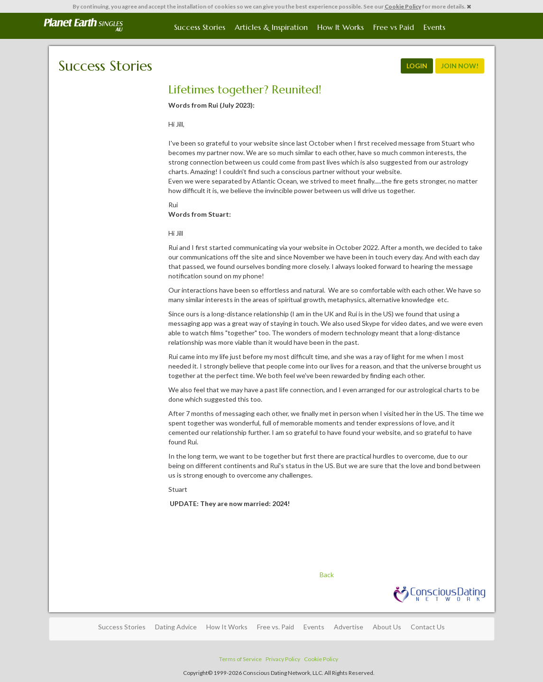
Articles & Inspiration (271, 27)
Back (327, 575)
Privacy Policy (283, 659)
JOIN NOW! (460, 66)
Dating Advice (176, 627)
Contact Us (428, 627)
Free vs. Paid (275, 627)
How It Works (340, 27)
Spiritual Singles (83, 25)
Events (434, 27)
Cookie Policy (403, 6)
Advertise (348, 627)
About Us (387, 627)
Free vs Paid (393, 27)
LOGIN (416, 66)
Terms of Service (240, 659)
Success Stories (199, 27)
